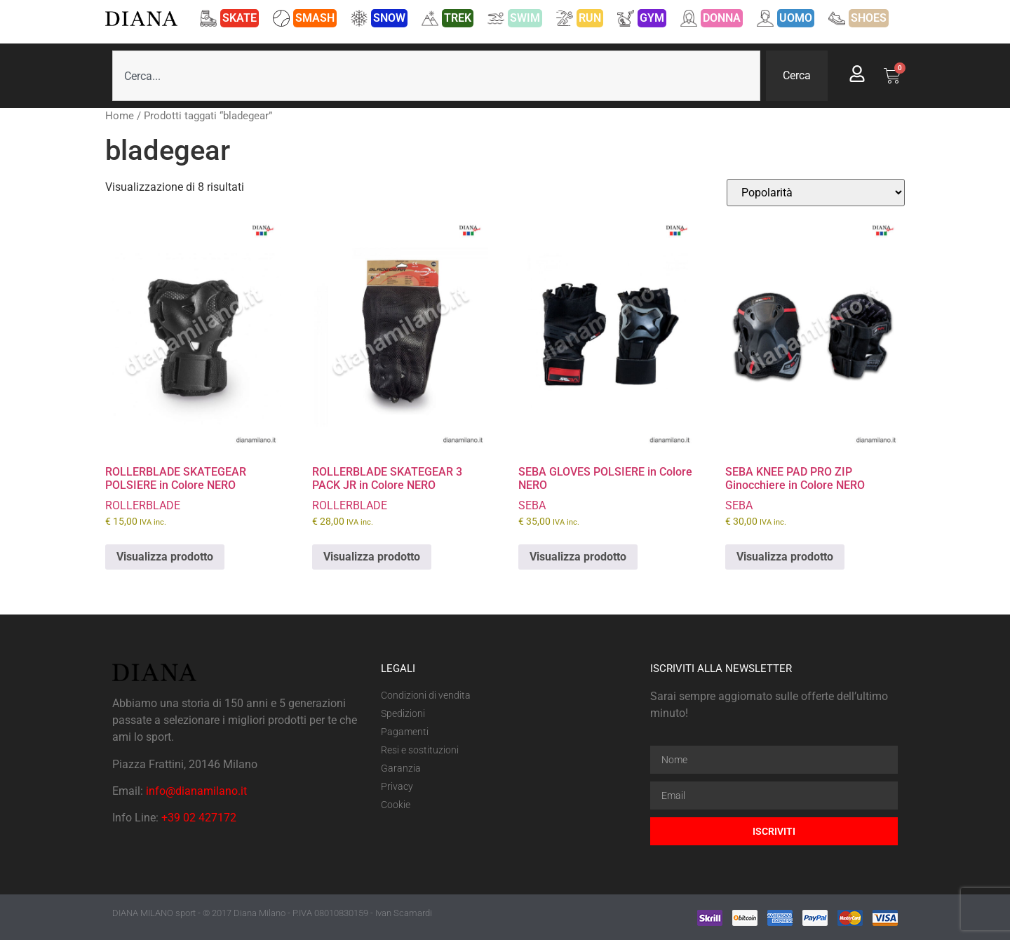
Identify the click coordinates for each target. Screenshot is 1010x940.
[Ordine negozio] (816, 192)
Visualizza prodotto (164, 556)
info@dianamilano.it (196, 791)
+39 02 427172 (198, 817)
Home (119, 115)
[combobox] (436, 76)
